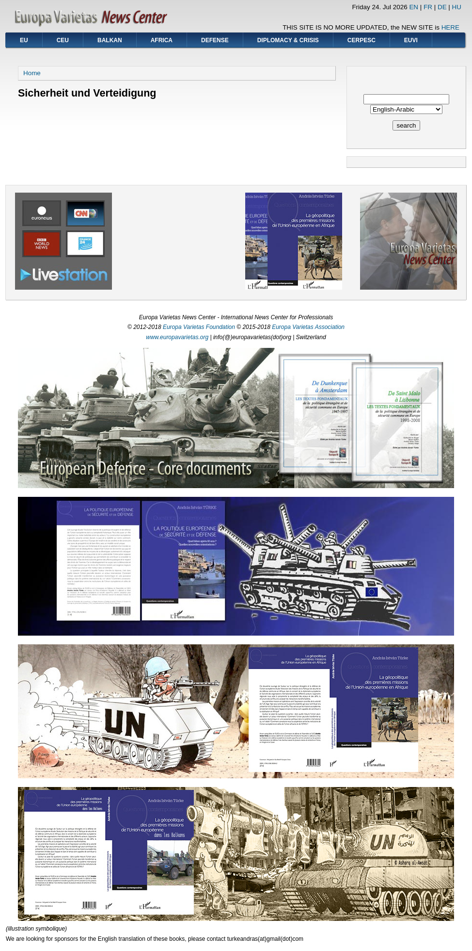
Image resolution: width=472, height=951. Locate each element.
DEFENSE (215, 40)
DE (442, 7)
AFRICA (162, 40)
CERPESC (361, 40)
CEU (63, 40)
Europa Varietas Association (308, 327)
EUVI (411, 40)
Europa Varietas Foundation (199, 327)
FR (428, 7)
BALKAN (109, 40)
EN (413, 7)
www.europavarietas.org (177, 337)
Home (32, 73)
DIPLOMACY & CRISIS (288, 40)
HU (456, 7)
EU (24, 40)
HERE (450, 27)
